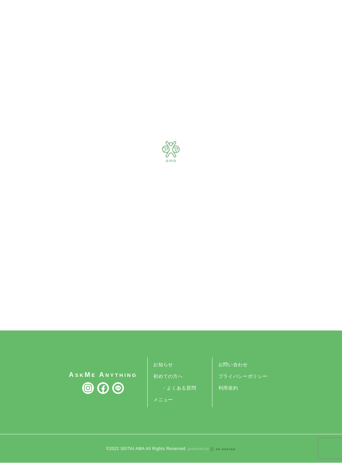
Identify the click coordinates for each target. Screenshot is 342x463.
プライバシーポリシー (243, 376)
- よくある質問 (179, 388)
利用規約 (228, 388)
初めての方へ (168, 376)
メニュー (163, 399)
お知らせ (163, 364)
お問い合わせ (233, 364)
